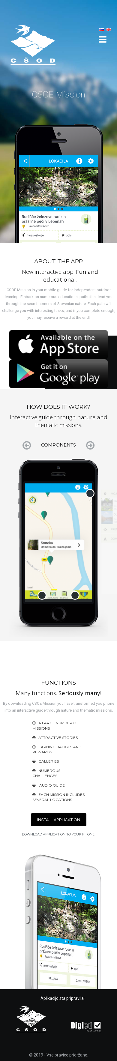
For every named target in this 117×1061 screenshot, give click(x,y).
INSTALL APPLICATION (58, 819)
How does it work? (80, 27)
